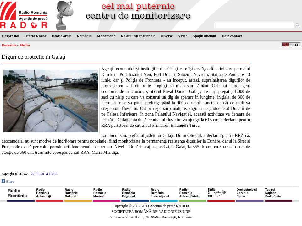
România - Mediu (16, 45)
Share (10, 181)
